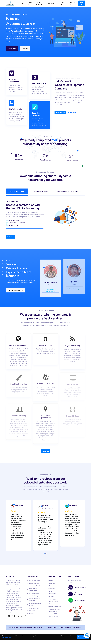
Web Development (33, 581)
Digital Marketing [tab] (17, 191)
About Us (51, 583)
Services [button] (51, 3)
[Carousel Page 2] (45, 553)
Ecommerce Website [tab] (40, 191)
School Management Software (34, 604)
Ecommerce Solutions (34, 586)
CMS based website (54, 606)
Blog (50, 591)
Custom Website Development (53, 615)
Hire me (81, 3)
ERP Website (31, 611)
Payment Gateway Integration (33, 600)
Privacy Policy (52, 627)
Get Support (77, 627)
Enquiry (51, 596)
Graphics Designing (33, 596)
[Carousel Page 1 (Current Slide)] (44, 553)
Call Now (25, 49)
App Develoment (33, 583)
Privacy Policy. (6, 638)
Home (22, 3)
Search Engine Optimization (32, 589)
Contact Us (52, 599)
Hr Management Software (53, 603)
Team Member (53, 586)
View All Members (15, 290)
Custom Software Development (54, 610)
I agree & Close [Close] (82, 637)
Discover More (60, 112)
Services (51, 588)
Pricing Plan (52, 594)
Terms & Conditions (65, 627)
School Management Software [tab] (69, 191)
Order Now (12, 49)
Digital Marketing (33, 593)
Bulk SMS (30, 613)
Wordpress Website (33, 608)
